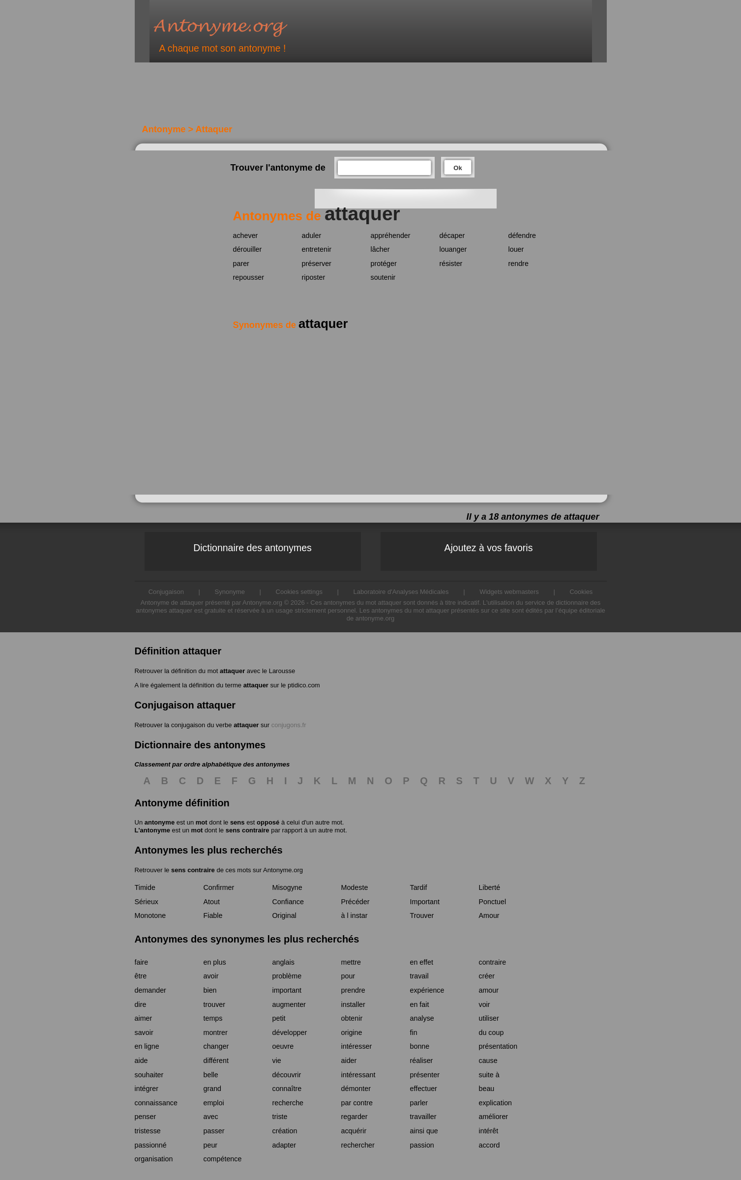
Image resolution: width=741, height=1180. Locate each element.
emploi (214, 1103)
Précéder (355, 902)
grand (213, 1088)
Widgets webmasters (509, 591)
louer (516, 249)
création (284, 1131)
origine (351, 1032)
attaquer (232, 671)
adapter (284, 1145)
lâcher (380, 249)
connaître (287, 1088)
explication (495, 1103)
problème (287, 976)
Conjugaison (166, 591)
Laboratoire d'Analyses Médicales (401, 591)
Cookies (581, 591)
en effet (421, 962)
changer (216, 1046)
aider (349, 1060)
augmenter (289, 1004)
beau (487, 1088)
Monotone (150, 915)
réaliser (421, 1060)
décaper (452, 235)
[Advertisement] (306, 97)
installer (353, 1004)
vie (276, 1060)
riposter (314, 277)
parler (419, 1103)
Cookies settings (299, 591)
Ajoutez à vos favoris (489, 547)
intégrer (146, 1088)
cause (488, 1060)
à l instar (354, 915)
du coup (491, 1032)
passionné (151, 1145)
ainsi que (424, 1131)
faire (141, 962)
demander (150, 990)
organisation (154, 1159)
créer (487, 976)
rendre (518, 263)
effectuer (423, 1088)
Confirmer (219, 887)
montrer (216, 1032)
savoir (144, 1032)
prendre (353, 990)
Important (425, 902)
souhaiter (149, 1075)
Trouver (422, 915)
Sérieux (146, 902)
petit (279, 1018)
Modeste (354, 887)
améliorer (493, 1117)
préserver (316, 263)
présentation (498, 1046)
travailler (423, 1117)
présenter (425, 1075)
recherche (288, 1103)
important (287, 990)
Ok (457, 168)
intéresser (356, 1046)
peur (211, 1145)
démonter (356, 1088)
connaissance (156, 1103)
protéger (384, 263)
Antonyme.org (235, 27)
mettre (351, 962)
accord (489, 1145)
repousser (249, 277)
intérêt (489, 1131)
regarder (354, 1117)
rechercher (358, 1145)
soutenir (383, 277)
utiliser (489, 1018)
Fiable (213, 915)
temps (213, 1018)
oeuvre (283, 1046)
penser (145, 1117)
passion (422, 1145)
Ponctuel (492, 902)
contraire (492, 962)
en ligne (147, 1046)
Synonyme (230, 591)
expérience (427, 990)
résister (451, 263)
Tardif (418, 887)
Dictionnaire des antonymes (252, 547)
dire (141, 1004)
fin (413, 1032)
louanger (453, 249)
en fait (419, 1004)
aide (141, 1060)
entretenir (316, 249)
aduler (312, 235)
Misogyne (287, 887)
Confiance (288, 902)
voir (484, 1004)
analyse (422, 1018)
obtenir (352, 1018)
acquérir (354, 1131)
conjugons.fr (288, 725)
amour (489, 990)
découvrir (286, 1075)
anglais (283, 962)
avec (211, 1117)
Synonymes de (290, 325)
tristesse (148, 1131)
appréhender (391, 235)
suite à (489, 1075)
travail (419, 976)
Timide (145, 887)
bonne (420, 1046)
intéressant (358, 1075)
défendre (522, 235)
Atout (212, 902)
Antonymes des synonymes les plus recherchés (247, 939)
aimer (143, 1018)
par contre (357, 1103)
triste (280, 1117)
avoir (211, 976)
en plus (215, 962)
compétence (223, 1159)
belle (211, 1075)
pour (348, 976)
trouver (215, 1004)
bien (210, 990)
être (141, 976)
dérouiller (247, 249)
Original (284, 915)
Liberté (490, 887)
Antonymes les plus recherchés (209, 850)
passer (214, 1131)
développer (289, 1032)
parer (241, 263)
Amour (489, 915)
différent (216, 1060)
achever (245, 235)
